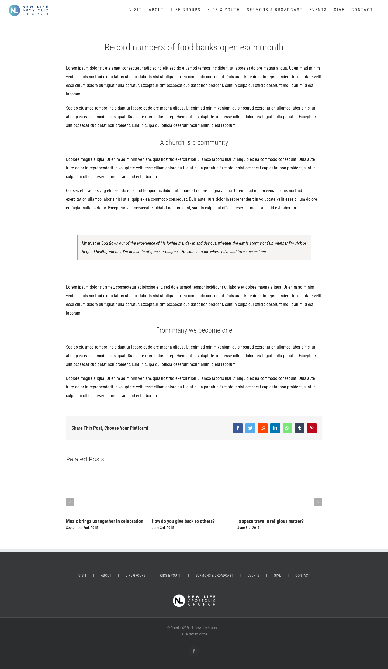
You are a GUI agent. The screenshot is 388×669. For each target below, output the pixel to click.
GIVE (277, 575)
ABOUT (106, 575)
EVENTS (253, 575)
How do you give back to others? (183, 521)
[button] (70, 502)
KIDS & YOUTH (170, 575)
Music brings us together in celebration (104, 521)
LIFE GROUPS (136, 575)
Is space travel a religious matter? (270, 521)
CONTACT (302, 575)
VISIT (82, 575)
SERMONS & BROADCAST (214, 575)
